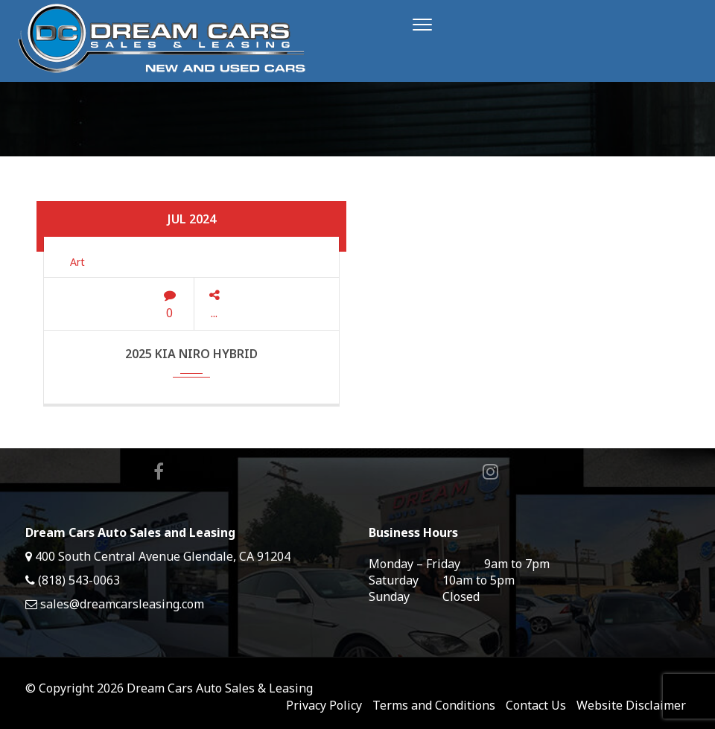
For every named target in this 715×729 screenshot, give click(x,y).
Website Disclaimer (631, 705)
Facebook (158, 471)
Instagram (490, 471)
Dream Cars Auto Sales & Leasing (220, 688)
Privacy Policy (324, 705)
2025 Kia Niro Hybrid (191, 354)
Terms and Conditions (433, 705)
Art (77, 262)
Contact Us (536, 705)
